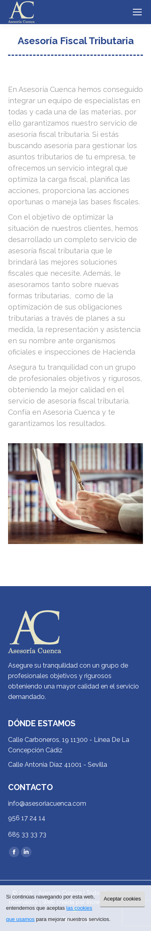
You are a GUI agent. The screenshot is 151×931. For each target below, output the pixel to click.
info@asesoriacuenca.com (47, 803)
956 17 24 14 (27, 818)
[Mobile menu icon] (137, 12)
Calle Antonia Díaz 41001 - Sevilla (57, 764)
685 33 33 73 (27, 834)
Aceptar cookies (122, 899)
